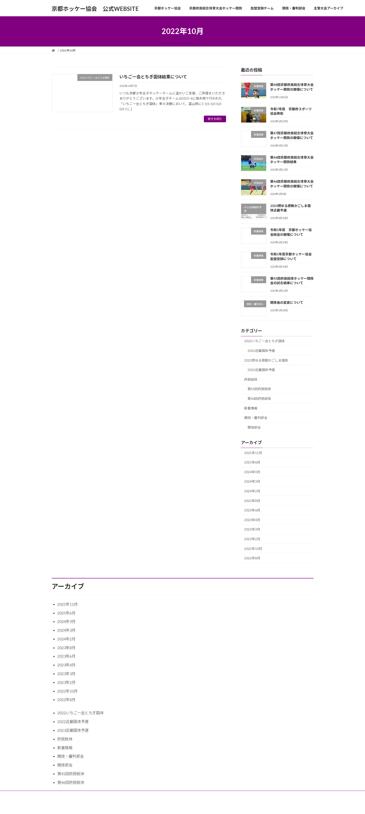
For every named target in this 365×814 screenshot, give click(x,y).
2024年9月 (252, 472)
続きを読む (215, 119)
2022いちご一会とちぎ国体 (264, 341)
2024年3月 (252, 481)
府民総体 (250, 379)
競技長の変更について (286, 302)
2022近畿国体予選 (261, 351)
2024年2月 (252, 491)
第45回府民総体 (259, 389)
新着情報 (250, 408)
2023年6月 (252, 510)
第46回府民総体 (259, 398)
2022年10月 (253, 548)
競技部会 (254, 427)
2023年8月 (252, 500)
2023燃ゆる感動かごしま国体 (266, 360)
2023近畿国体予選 (261, 370)
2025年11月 (253, 453)
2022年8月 (252, 558)
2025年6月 (252, 462)
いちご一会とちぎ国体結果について (153, 76)
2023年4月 (252, 520)
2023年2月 (252, 539)
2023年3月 (252, 529)
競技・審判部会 (255, 418)
